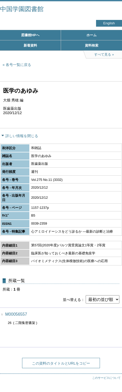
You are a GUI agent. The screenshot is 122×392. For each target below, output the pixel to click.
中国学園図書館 (22, 8)
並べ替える (72, 300)
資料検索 (91, 45)
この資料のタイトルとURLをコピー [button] (61, 363)
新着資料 (30, 45)
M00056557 (16, 314)
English (109, 23)
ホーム (91, 35)
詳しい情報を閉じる (21, 136)
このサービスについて (106, 377)
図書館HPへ (30, 35)
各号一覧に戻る (18, 65)
